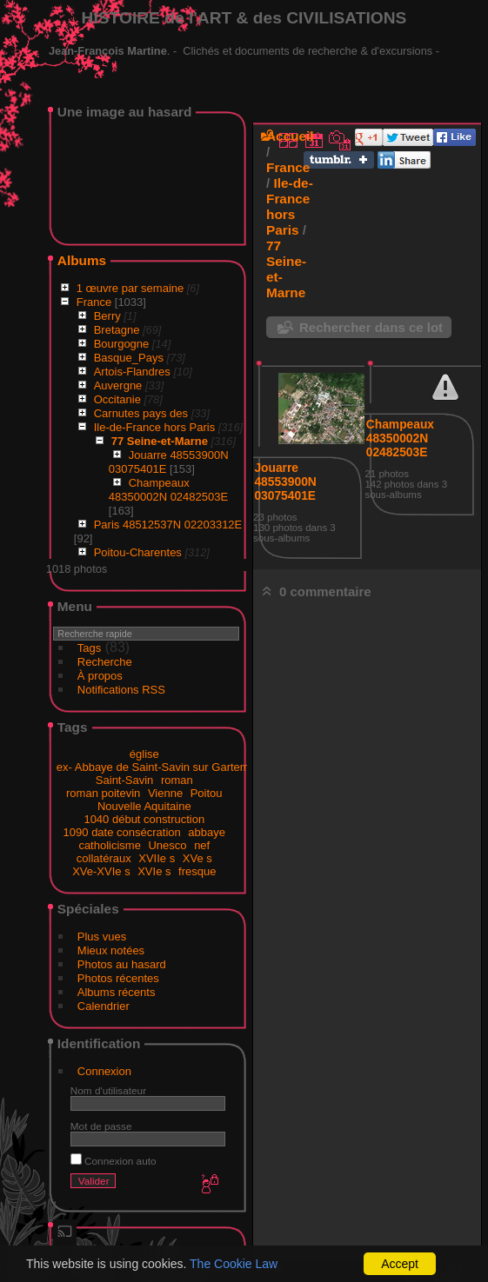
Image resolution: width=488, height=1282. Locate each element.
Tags (89, 647)
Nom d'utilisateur (108, 1090)
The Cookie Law (233, 1264)
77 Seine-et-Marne (159, 441)
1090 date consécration (122, 832)
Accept (399, 1264)
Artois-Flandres (132, 371)
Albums (81, 260)
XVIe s (153, 871)
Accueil (290, 136)
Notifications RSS (121, 689)
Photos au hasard (121, 964)
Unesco (167, 845)
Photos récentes (118, 978)
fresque (197, 871)
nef (202, 845)
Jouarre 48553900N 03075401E (285, 481)
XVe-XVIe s (101, 871)
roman (177, 780)
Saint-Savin (124, 780)
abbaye (206, 832)
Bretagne (117, 329)
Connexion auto (113, 1160)
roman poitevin (103, 793)
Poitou (207, 793)
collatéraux (104, 858)
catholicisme (109, 845)
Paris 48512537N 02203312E (168, 524)
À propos (100, 675)
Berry (107, 315)
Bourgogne (122, 343)
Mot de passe (101, 1126)
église (144, 754)
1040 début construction (144, 819)
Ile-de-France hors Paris (154, 427)
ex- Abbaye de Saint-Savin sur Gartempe (159, 767)
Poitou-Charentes (138, 552)
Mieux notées (110, 950)
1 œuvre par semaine (130, 288)
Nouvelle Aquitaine (144, 806)
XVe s (197, 858)
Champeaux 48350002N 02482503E (168, 489)
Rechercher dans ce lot (371, 327)
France (94, 302)
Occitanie (117, 399)
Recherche (104, 661)
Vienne (165, 793)
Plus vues (101, 936)
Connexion (104, 1071)
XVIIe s (156, 858)
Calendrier (103, 1006)
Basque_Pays (129, 357)
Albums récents (116, 992)
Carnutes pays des (141, 413)
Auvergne (118, 385)
